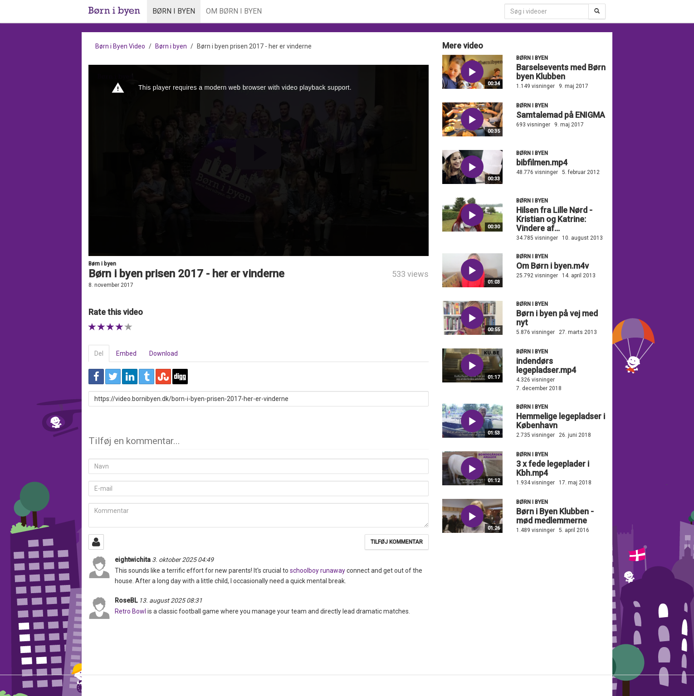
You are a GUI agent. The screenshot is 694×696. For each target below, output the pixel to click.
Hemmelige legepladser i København (560, 420)
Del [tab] (98, 353)
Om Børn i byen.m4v (552, 266)
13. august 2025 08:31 (170, 600)
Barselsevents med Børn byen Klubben (561, 72)
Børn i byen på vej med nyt (557, 318)
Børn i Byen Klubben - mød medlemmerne (555, 516)
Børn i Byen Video (120, 46)
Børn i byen (173, 11)
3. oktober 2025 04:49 (183, 559)
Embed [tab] (126, 353)
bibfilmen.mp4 (541, 162)
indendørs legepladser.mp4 (546, 365)
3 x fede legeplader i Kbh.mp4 (552, 468)
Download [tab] (163, 353)
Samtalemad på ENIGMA (560, 115)
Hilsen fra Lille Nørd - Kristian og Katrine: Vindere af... (554, 219)
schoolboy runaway (317, 570)
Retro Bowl (130, 611)
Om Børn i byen (234, 11)
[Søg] (597, 11)
